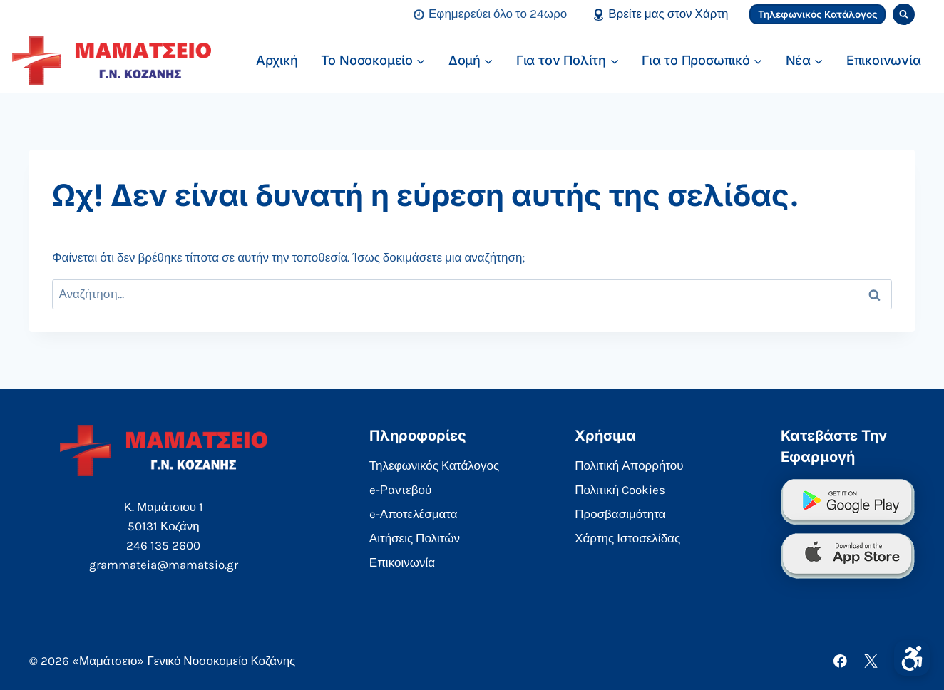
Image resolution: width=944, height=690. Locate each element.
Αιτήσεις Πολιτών (414, 538)
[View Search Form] (904, 15)
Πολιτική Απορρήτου (629, 465)
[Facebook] (840, 661)
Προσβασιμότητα (620, 514)
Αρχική (277, 60)
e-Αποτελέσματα (413, 514)
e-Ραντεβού (400, 490)
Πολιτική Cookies (620, 490)
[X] (871, 661)
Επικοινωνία (883, 60)
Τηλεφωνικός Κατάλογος (818, 14)
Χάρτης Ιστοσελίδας (627, 538)
